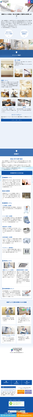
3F (20, 120)
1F (13, 120)
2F (16, 120)
